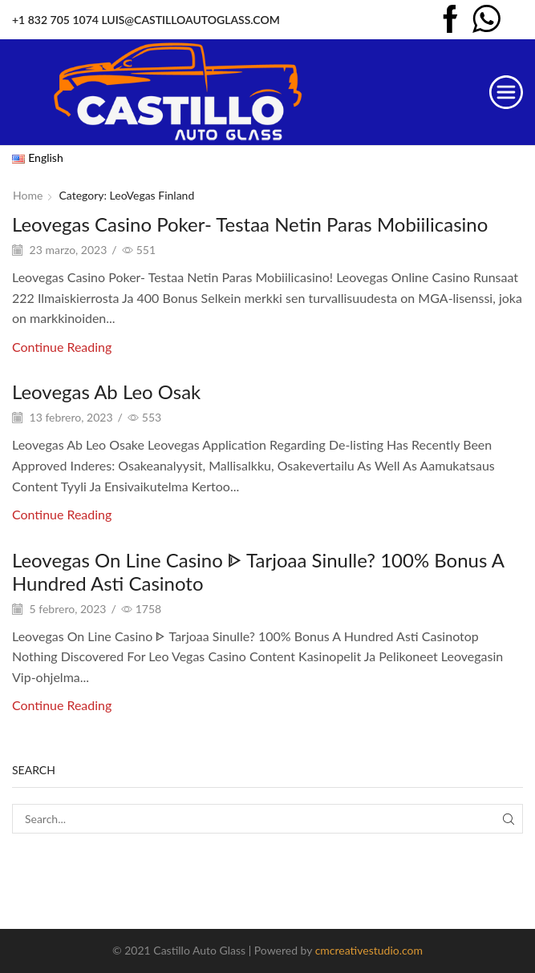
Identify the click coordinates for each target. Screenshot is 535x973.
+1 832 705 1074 (55, 19)
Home (28, 195)
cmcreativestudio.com (369, 950)
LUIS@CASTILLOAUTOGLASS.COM (190, 19)
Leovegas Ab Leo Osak (106, 391)
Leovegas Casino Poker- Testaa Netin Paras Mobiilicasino (250, 224)
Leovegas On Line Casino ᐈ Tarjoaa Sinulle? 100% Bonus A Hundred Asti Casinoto (258, 571)
